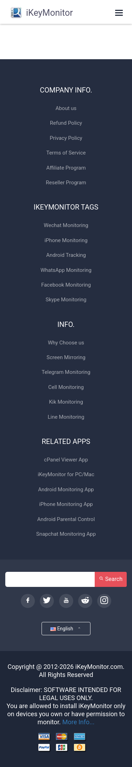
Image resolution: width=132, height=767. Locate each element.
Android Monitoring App (66, 489)
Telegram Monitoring (66, 372)
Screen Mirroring (65, 357)
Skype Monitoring (65, 299)
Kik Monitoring (66, 402)
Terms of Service (66, 153)
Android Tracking (66, 255)
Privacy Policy (66, 138)
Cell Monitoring (66, 387)
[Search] (50, 579)
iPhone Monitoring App (66, 504)
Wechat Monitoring (66, 225)
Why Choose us (66, 342)
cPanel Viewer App (66, 460)
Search (110, 579)
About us (66, 108)
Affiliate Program (66, 168)
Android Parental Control (66, 519)
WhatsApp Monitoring (66, 270)
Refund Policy (66, 123)
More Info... (78, 722)
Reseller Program (66, 182)
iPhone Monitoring (65, 240)
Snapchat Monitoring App (66, 534)
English (66, 628)
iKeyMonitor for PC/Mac (66, 474)
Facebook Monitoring (66, 285)
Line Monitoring (66, 417)
